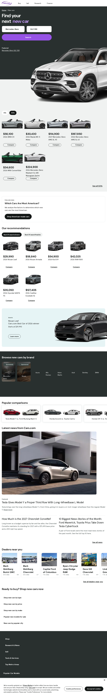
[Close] (104, 680)
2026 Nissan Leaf (10, 259)
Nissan (24, 376)
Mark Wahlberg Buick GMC (9, 569)
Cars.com (32, 688)
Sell (27, 3)
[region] (53, 687)
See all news (98, 542)
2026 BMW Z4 (8, 137)
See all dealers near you (93, 581)
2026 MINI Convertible (12, 170)
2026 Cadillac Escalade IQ (31, 294)
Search (27, 37)
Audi (73, 373)
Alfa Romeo (48, 374)
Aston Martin (60, 374)
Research (38, 3)
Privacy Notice (27, 685)
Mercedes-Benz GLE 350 (11, 50)
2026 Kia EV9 (53, 259)
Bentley (85, 373)
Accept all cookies (94, 689)
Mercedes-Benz (7, 377)
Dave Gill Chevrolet (88, 571)
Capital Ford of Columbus (49, 571)
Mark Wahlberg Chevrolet (28, 569)
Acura (38, 373)
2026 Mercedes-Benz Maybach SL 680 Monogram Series (34, 173)
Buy (19, 3)
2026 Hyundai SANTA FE (11, 294)
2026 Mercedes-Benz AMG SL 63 (79, 138)
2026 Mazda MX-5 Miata (33, 138)
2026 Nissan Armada (34, 259)
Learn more (14, 336)
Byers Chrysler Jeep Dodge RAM (70, 569)
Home (4, 10)
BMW (97, 373)
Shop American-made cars (18, 216)
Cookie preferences (73, 689)
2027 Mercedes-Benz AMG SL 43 (57, 138)
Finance (49, 3)
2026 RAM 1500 (76, 259)
